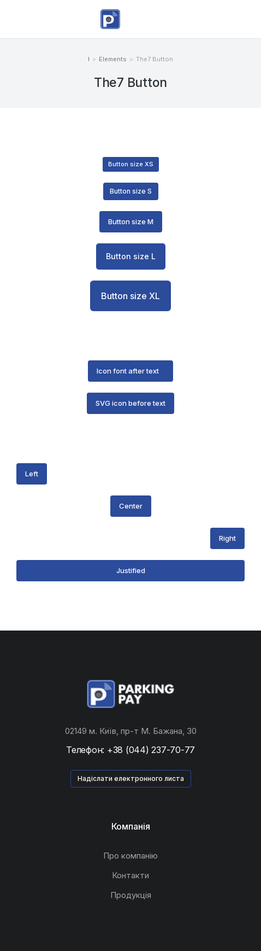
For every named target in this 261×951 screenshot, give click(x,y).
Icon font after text (128, 370)
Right (227, 538)
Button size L (131, 256)
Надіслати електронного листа (131, 778)
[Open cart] (245, 19)
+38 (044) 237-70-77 (151, 749)
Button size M (130, 221)
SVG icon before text (130, 403)
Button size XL (130, 295)
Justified (130, 570)
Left (31, 473)
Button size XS (130, 164)
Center (131, 505)
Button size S (131, 191)
